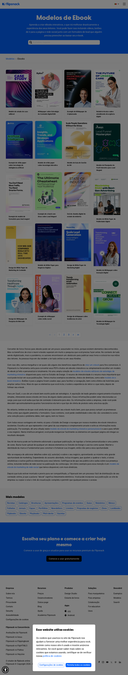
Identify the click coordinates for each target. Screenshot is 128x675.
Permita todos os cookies (78, 665)
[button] (5, 670)
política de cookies (52, 656)
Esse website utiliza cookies (64, 631)
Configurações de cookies (51, 665)
